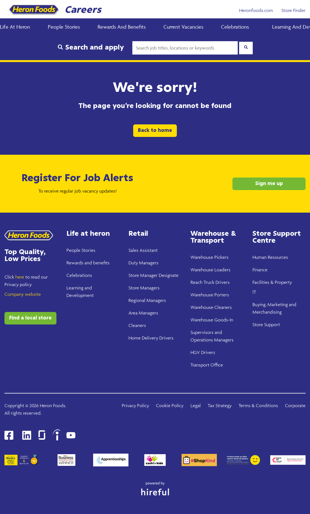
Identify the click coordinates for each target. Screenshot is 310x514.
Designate (168, 275)
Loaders (221, 269)
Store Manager (143, 275)
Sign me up (269, 183)
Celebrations (235, 26)
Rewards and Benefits (122, 26)
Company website (22, 294)
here (19, 277)
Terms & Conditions (258, 405)
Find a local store (30, 318)
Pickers (221, 257)
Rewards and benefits (88, 262)
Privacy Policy (135, 405)
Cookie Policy (169, 405)
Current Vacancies (183, 26)
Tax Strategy (220, 405)
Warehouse (201, 257)
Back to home (155, 130)
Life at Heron (15, 26)
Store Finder (293, 10)
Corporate (295, 405)
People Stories (64, 26)
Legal (195, 405)
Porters (221, 294)
